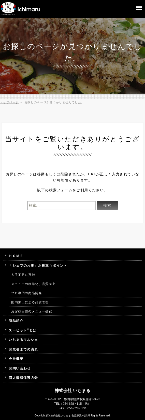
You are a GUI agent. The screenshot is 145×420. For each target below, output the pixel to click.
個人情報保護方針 (23, 378)
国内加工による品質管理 (30, 302)
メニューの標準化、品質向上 (33, 284)
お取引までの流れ (23, 349)
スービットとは (22, 330)
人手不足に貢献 (23, 275)
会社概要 (16, 359)
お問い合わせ (20, 368)
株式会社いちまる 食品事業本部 (68, 415)
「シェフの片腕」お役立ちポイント (38, 265)
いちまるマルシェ (23, 340)
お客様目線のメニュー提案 (31, 311)
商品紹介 (16, 321)
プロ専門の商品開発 (26, 293)
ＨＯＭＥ (16, 256)
